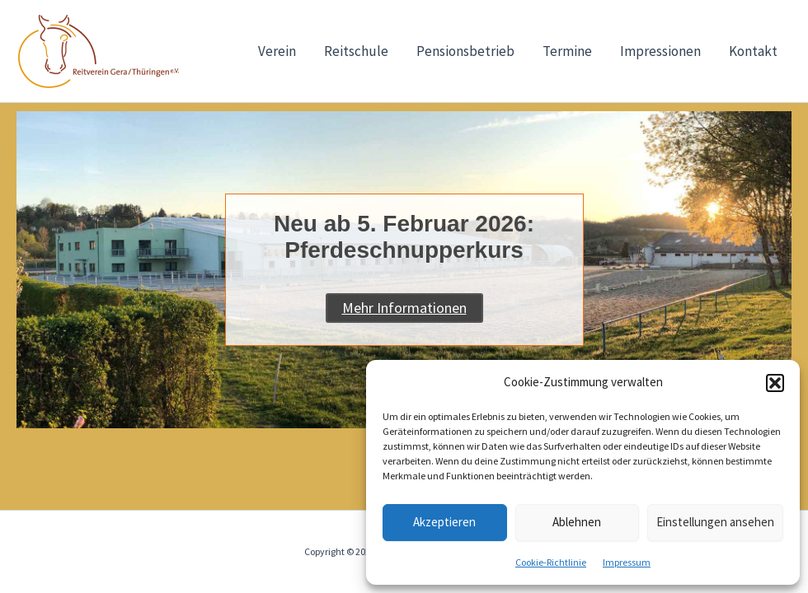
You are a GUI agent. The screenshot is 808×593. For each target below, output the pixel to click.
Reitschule (356, 51)
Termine (567, 51)
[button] (775, 383)
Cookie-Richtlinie (550, 562)
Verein (277, 51)
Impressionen (660, 51)
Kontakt (753, 51)
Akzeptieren (444, 522)
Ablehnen (576, 522)
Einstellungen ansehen (715, 522)
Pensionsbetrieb (465, 51)
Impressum (627, 562)
